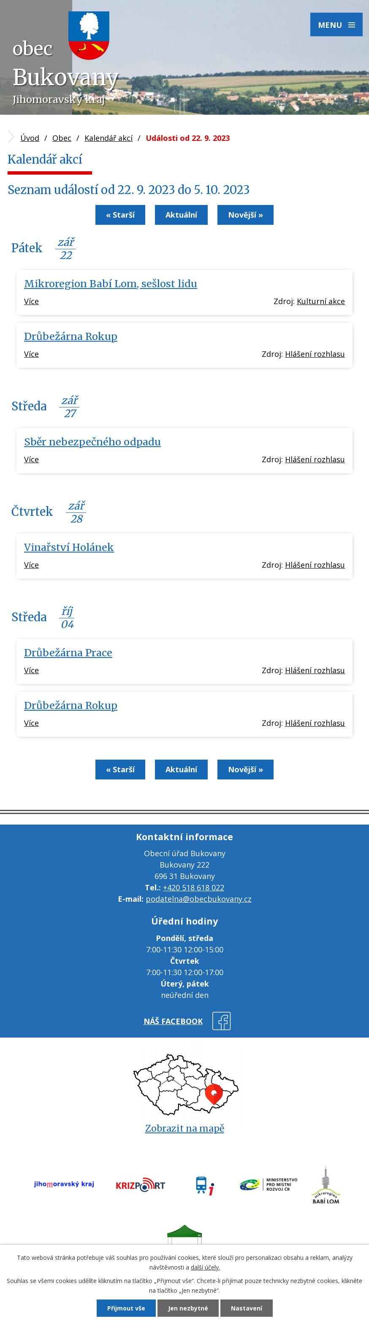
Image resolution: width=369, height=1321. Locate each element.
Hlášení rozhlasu (315, 354)
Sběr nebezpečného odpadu (92, 442)
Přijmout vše (126, 1308)
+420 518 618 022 (193, 887)
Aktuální (181, 215)
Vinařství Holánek (69, 547)
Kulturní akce (321, 301)
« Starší (120, 215)
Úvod (29, 138)
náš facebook (173, 1021)
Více (31, 301)
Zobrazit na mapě (184, 1128)
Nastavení (246, 1308)
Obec (61, 138)
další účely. (205, 1267)
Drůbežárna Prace (68, 653)
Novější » (245, 215)
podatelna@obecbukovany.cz (199, 899)
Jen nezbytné (188, 1308)
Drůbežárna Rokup (70, 336)
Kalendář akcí (108, 138)
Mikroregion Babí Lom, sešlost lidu (110, 284)
